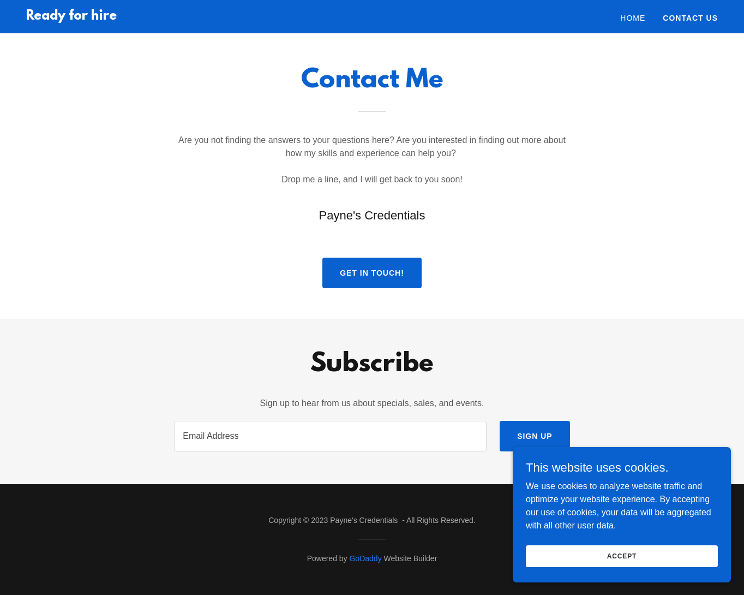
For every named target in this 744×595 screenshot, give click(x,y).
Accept (622, 556)
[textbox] (330, 436)
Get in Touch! (372, 273)
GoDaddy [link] (365, 558)
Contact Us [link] (690, 18)
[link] (71, 16)
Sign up (535, 436)
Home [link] (632, 18)
